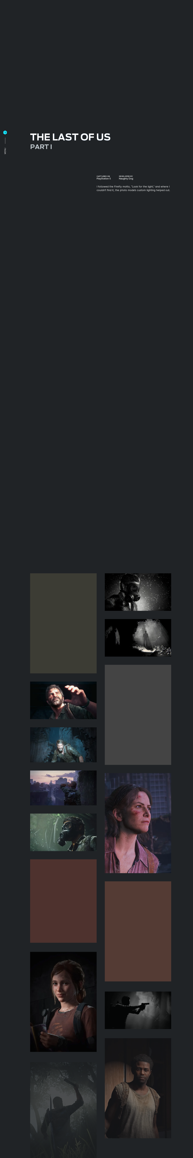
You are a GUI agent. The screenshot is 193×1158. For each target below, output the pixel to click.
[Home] (5, 132)
